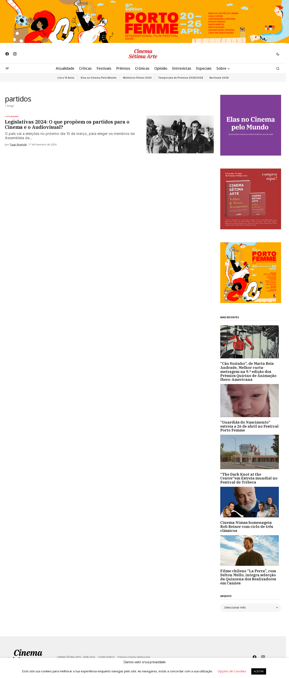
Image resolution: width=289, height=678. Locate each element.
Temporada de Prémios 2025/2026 (180, 77)
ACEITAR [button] (259, 671)
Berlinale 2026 (219, 77)
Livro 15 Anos (65, 77)
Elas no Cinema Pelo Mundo (98, 77)
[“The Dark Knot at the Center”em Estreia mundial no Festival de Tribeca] (250, 452)
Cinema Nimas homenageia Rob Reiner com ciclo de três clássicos (246, 527)
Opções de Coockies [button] (232, 671)
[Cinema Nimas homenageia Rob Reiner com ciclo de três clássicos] (250, 502)
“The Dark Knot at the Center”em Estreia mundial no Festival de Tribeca (248, 478)
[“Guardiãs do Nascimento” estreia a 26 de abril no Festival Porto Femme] (250, 400)
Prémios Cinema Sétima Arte (134, 657)
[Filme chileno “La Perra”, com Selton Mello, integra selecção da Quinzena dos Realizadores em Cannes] (250, 550)
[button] (278, 54)
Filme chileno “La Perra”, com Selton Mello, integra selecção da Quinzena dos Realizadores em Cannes (248, 577)
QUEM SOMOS (106, 657)
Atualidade (12, 116)
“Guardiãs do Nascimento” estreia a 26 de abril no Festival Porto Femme (249, 426)
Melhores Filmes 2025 (137, 77)
